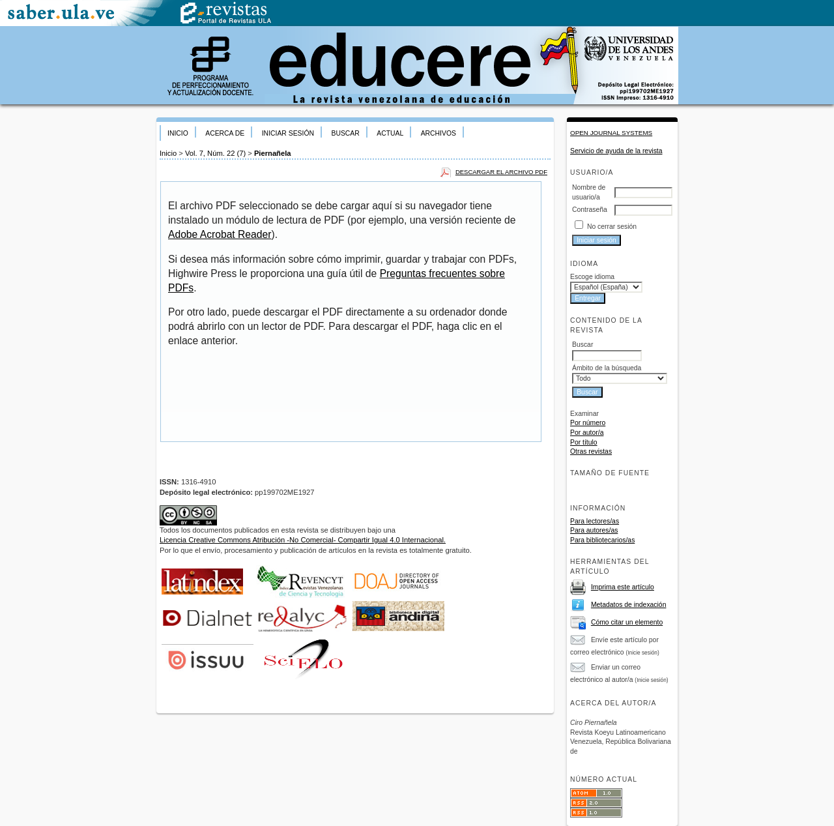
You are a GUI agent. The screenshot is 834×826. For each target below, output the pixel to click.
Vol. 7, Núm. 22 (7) (215, 153)
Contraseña (589, 209)
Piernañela (272, 153)
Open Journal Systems (611, 132)
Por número (587, 422)
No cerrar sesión (612, 226)
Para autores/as (594, 530)
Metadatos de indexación (629, 604)
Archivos (438, 133)
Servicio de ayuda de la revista (616, 151)
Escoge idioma (592, 276)
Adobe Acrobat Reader (219, 234)
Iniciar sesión (288, 133)
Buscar (345, 133)
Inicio (177, 133)
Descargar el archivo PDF (501, 171)
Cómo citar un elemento (627, 622)
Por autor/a (586, 432)
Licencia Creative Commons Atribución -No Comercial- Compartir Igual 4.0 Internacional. (303, 540)
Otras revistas (591, 451)
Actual (390, 133)
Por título (583, 442)
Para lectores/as (594, 521)
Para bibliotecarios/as (602, 540)
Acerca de (224, 133)
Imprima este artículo (622, 587)
